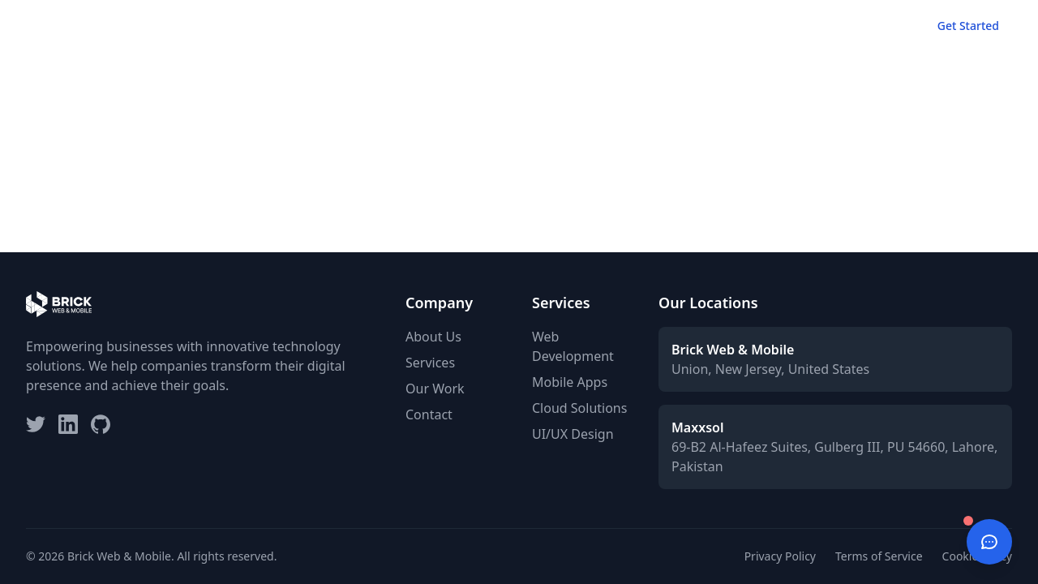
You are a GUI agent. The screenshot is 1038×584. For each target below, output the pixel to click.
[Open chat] (989, 542)
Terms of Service (879, 556)
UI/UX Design (573, 434)
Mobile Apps (569, 382)
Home (606, 25)
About (813, 25)
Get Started (968, 25)
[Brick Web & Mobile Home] (59, 26)
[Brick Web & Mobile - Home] (59, 26)
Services (671, 25)
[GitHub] (100, 424)
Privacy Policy (780, 556)
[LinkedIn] (68, 424)
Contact (877, 25)
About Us (433, 337)
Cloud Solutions (579, 408)
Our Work (745, 25)
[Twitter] (35, 424)
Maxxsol (697, 427)
